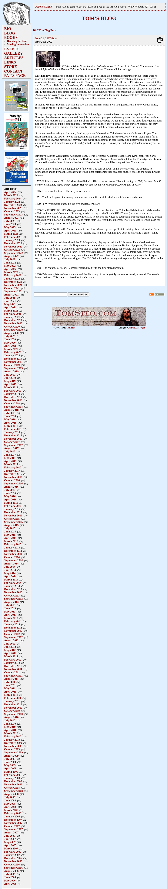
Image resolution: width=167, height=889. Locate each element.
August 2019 (11, 371)
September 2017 (13, 445)
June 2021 (10, 300)
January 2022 (12, 278)
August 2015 (11, 525)
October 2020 (12, 326)
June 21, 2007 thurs (46, 38)
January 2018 (12, 432)
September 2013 (13, 598)
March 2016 (11, 502)
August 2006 (11, 870)
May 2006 (9, 880)
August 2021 (11, 294)
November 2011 (13, 669)
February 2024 (12, 198)
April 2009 (10, 768)
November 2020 (13, 323)
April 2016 (10, 499)
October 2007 (12, 826)
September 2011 (13, 675)
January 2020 (12, 355)
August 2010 (11, 717)
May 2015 (9, 534)
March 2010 (11, 733)
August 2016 (11, 486)
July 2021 (9, 297)
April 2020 (10, 345)
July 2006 (9, 874)
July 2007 (9, 835)
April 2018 (10, 422)
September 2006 (13, 867)
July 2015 (9, 528)
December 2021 (13, 281)
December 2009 (13, 742)
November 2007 (13, 822)
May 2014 (9, 573)
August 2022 (11, 256)
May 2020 (9, 342)
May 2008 (9, 803)
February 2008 (12, 813)
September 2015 (13, 521)
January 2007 (12, 854)
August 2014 (11, 563)
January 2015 (12, 547)
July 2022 (9, 259)
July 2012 (9, 643)
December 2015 (13, 512)
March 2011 (11, 694)
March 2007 (11, 848)
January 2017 (12, 470)
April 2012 (10, 653)
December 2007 (13, 819)
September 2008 (13, 790)
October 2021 (12, 288)
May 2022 (9, 265)
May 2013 (9, 611)
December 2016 (13, 473)
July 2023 (9, 220)
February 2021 (12, 313)
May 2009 (9, 765)
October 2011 (12, 672)
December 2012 (13, 627)
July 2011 (9, 682)
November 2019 (13, 361)
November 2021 (13, 284)
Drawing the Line (17, 41)
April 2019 (10, 384)
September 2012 (13, 637)
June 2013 (10, 608)
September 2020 (13, 329)
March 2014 (11, 579)
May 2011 (9, 688)
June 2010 (10, 723)
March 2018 (11, 425)
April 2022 (10, 268)
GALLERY (13, 53)
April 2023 (10, 230)
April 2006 (10, 883)
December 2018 (13, 397)
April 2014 (10, 576)
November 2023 (13, 208)
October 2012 (12, 633)
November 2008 (13, 784)
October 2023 (12, 211)
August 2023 (11, 217)
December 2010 (13, 704)
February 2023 (12, 236)
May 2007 (9, 842)
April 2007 (10, 845)
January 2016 (12, 509)
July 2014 (9, 566)
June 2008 (10, 800)
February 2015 (12, 544)
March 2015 (11, 541)
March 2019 (11, 387)
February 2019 (12, 390)
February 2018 (12, 429)
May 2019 (9, 381)
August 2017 (11, 448)
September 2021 (13, 291)
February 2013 (12, 621)
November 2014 (13, 553)
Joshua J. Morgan (136, 328)
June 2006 (10, 877)
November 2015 (13, 515)
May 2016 (9, 496)
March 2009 (11, 771)
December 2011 (13, 666)
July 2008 (9, 797)
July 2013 (9, 605)
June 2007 (10, 838)
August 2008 (11, 794)
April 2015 (10, 537)
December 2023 (13, 204)
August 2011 (11, 678)
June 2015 (10, 531)
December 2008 (13, 781)
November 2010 (13, 707)
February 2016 (12, 505)
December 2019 (13, 358)
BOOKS (11, 37)
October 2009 (12, 749)
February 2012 (12, 659)
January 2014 (12, 585)
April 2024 (10, 192)
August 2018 (11, 409)
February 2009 (12, 774)
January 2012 (12, 662)
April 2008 (10, 806)
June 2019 (10, 377)
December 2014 (13, 550)
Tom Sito (70, 328)
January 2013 (12, 624)
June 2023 (10, 224)
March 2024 (11, 195)
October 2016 (12, 480)
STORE (10, 67)
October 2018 (12, 403)
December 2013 (13, 589)
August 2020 (11, 333)
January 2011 (12, 701)
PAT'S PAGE (15, 75)
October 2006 (12, 864)
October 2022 (12, 249)
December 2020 (13, 320)
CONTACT (13, 71)
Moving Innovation (18, 44)
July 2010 (9, 720)
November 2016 (13, 477)
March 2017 (11, 464)
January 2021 (12, 316)
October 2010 (12, 710)
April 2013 (10, 614)
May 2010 (9, 726)
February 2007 (12, 851)
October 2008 (12, 787)
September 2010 (13, 714)
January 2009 (12, 778)
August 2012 (11, 640)
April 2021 (10, 307)
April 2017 (10, 461)
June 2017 (10, 454)
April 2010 (10, 730)
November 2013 (13, 592)
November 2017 (13, 438)
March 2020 (11, 349)
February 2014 (12, 582)
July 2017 (9, 451)
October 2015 (12, 518)
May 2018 (9, 419)
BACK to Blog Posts (44, 30)
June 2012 (10, 646)
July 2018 (9, 413)
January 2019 (12, 393)
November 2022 (13, 246)
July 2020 (9, 336)
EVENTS (11, 49)
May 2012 (9, 649)
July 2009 (9, 758)
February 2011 (12, 698)
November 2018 (13, 400)
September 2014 (13, 560)
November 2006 (13, 861)
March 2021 (11, 310)
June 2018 (10, 416)
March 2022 (11, 272)
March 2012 (11, 656)
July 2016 (9, 489)
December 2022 (13, 243)
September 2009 (13, 752)
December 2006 (13, 858)
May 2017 (9, 457)
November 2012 (13, 630)
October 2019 (12, 365)
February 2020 (12, 352)
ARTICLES (13, 58)
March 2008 (11, 810)
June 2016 (10, 493)
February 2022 (12, 275)
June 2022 (10, 262)
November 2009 (13, 746)
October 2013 (12, 595)
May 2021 (9, 304)
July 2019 (9, 374)
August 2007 (11, 832)
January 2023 (12, 240)
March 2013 (11, 617)
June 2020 (10, 339)
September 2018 (13, 406)
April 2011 (10, 691)
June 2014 (10, 569)
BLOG (9, 33)
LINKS (10, 62)
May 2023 (9, 227)
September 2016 (13, 483)
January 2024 (12, 201)
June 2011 (10, 685)
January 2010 (12, 739)
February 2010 (12, 736)
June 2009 (10, 762)
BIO (7, 29)
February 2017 (12, 467)
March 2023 (11, 233)
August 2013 (11, 601)
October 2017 (12, 441)
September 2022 (13, 252)
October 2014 (12, 557)
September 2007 (13, 829)
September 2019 (13, 368)
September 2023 (13, 214)
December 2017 (13, 435)
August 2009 (11, 755)
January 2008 (12, 816)
